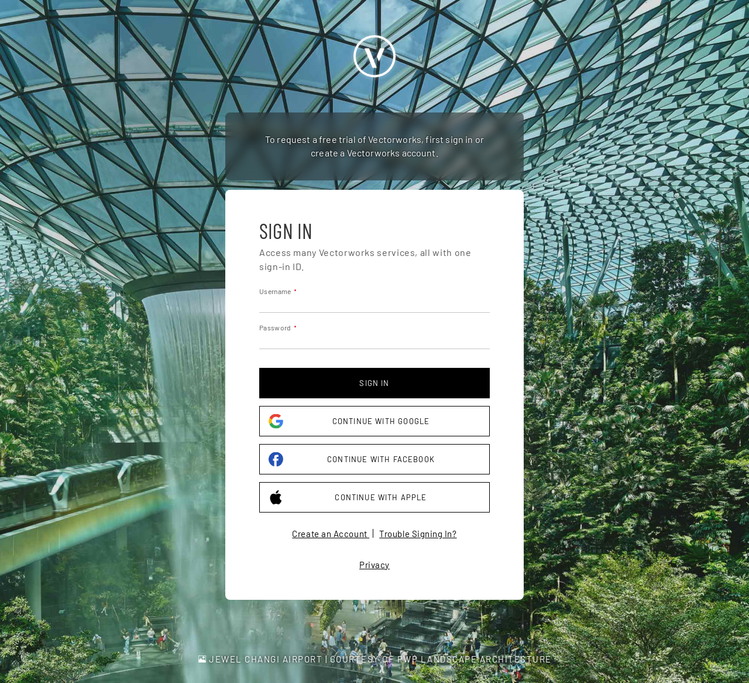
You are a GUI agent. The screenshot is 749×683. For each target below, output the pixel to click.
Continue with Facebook (352, 459)
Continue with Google (349, 421)
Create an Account (330, 533)
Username (275, 291)
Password (275, 327)
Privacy (374, 564)
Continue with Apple (348, 497)
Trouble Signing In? (417, 533)
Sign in (374, 383)
